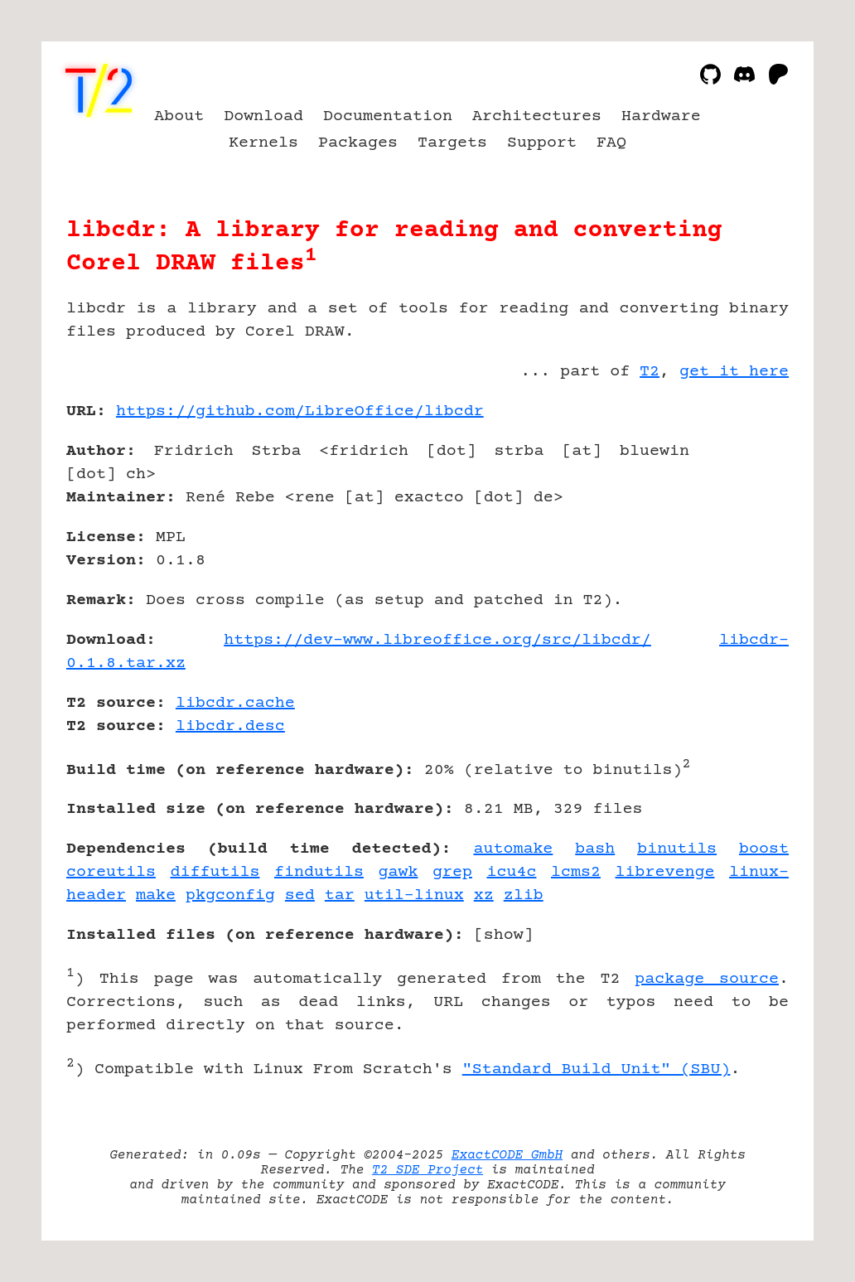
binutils (677, 849)
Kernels (263, 142)
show (504, 935)
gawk (398, 872)
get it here (734, 371)
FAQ (611, 142)
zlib (523, 895)
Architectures (536, 116)
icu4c (511, 872)
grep (452, 872)
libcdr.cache (235, 703)
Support (542, 142)
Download (263, 116)
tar (340, 895)
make (156, 895)
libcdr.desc (230, 726)
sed (300, 895)
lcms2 (576, 872)
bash (595, 849)
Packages (358, 142)
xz (484, 895)
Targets (452, 142)
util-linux (414, 895)
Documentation (387, 116)
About (179, 116)
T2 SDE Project (427, 1170)
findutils (319, 872)
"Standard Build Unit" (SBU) (596, 1069)
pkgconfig (230, 895)
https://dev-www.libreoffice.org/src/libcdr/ (437, 640)
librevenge (665, 872)
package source (707, 979)
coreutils (111, 872)
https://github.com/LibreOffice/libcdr (300, 411)
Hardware (661, 116)
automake (513, 849)
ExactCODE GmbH (507, 1155)
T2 (649, 371)
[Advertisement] (739, 508)
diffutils (214, 872)
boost (764, 849)
